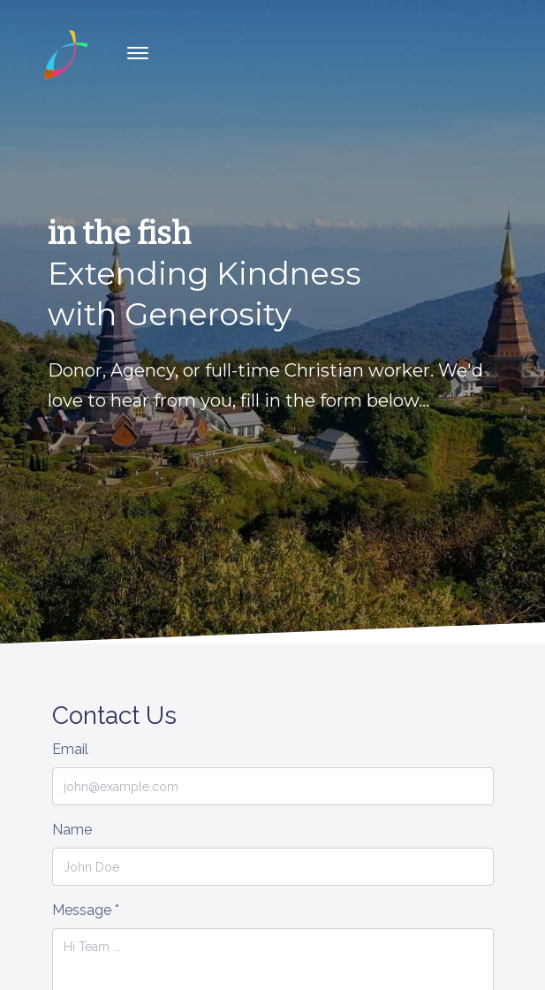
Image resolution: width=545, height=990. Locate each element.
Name (72, 829)
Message (85, 910)
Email (70, 749)
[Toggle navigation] (138, 53)
